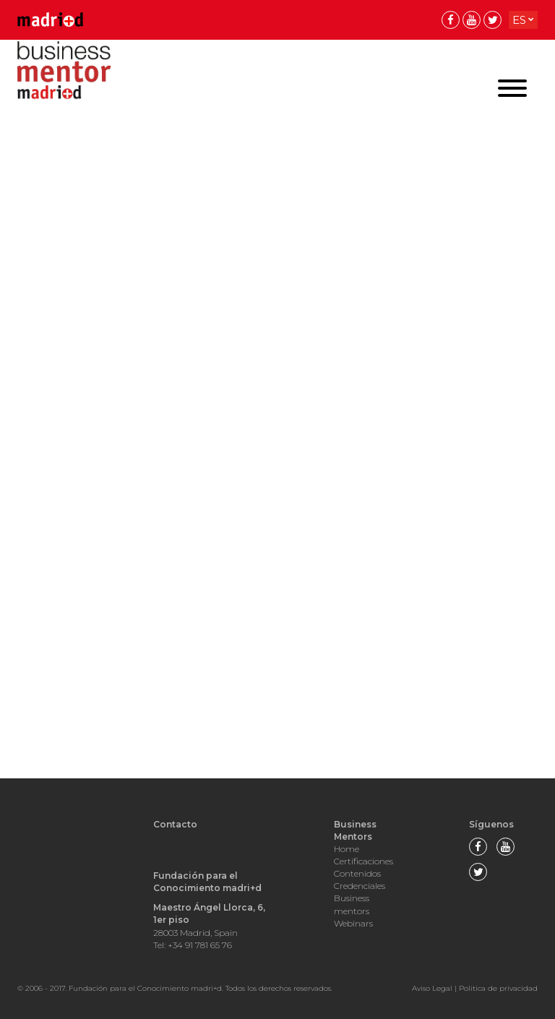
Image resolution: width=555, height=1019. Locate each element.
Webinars (353, 923)
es (519, 20)
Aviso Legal (432, 988)
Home (346, 848)
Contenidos (357, 873)
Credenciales (359, 885)
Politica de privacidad (498, 988)
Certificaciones (363, 861)
